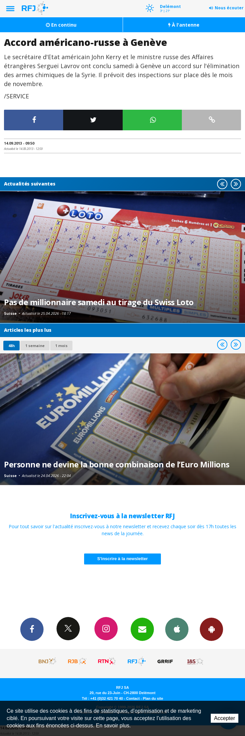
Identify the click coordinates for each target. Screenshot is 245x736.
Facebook (32, 629)
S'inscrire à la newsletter (122, 558)
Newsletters (142, 629)
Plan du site (153, 698)
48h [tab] (11, 345)
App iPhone (176, 629)
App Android (211, 629)
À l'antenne (183, 25)
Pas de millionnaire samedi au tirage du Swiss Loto (99, 302)
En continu (61, 25)
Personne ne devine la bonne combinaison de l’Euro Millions (116, 464)
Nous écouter (229, 8)
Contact (133, 698)
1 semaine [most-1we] (35, 345)
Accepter (224, 718)
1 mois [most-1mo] (61, 345)
